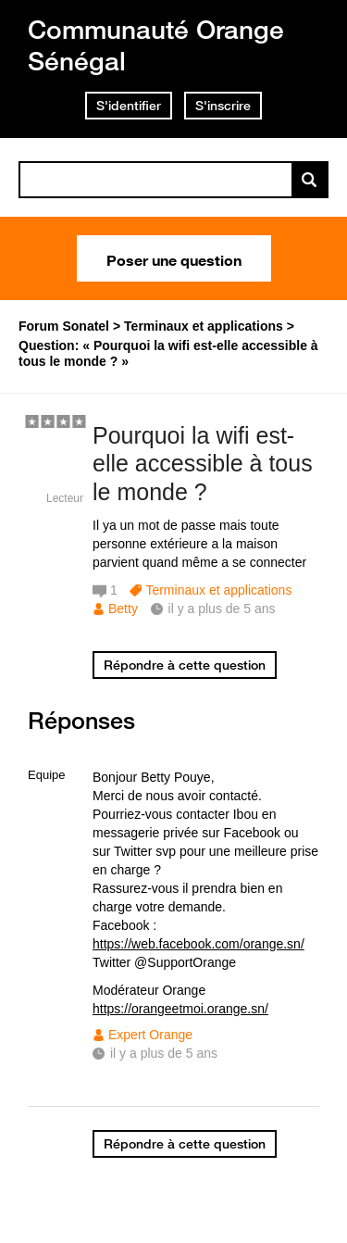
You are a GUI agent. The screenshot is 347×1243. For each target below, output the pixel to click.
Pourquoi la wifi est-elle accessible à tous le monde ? (203, 464)
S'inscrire (223, 105)
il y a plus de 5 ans (163, 1053)
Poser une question (174, 258)
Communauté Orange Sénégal (156, 45)
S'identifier (128, 105)
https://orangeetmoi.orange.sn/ (180, 1008)
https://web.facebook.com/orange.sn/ (198, 943)
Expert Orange (150, 1034)
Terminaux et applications (218, 590)
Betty (123, 608)
